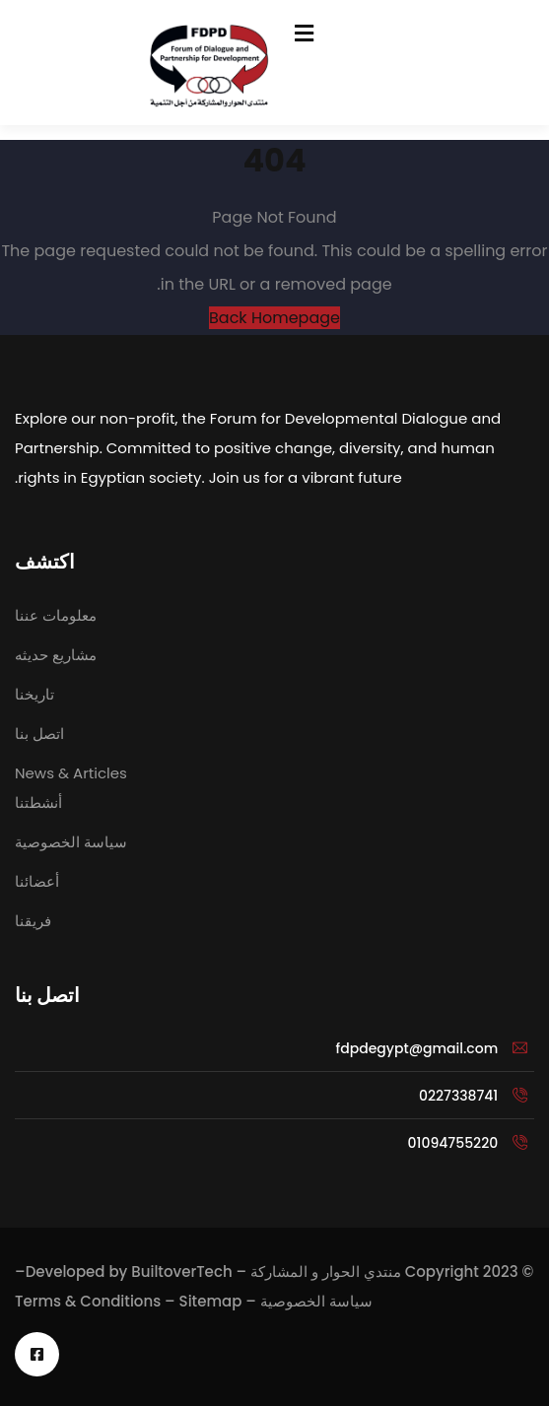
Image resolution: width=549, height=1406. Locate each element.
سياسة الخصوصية (316, 1301)
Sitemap (210, 1301)
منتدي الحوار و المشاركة (325, 1271)
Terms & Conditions (88, 1301)
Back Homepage (274, 317)
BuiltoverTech (181, 1271)
